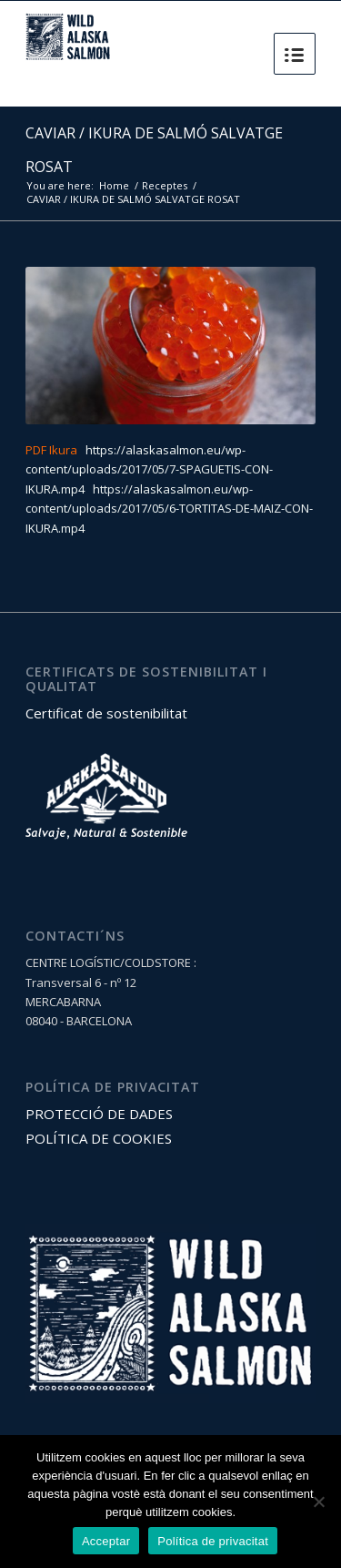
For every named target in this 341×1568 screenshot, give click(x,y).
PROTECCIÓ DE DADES (99, 1114)
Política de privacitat (212, 1541)
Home (114, 185)
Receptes (164, 185)
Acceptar (106, 1541)
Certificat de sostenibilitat (106, 713)
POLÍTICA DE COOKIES (98, 1138)
